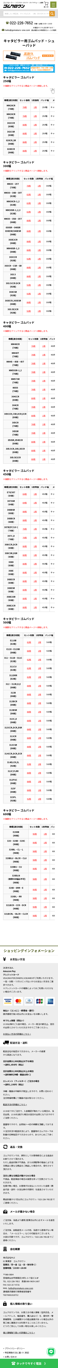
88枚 (25, 511)
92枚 (29, 258)
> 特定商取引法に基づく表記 (16, 1352)
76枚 (25, 107)
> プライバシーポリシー (14, 1348)
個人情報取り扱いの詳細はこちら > (19, 1332)
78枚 (29, 185)
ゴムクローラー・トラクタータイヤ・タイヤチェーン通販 (23, 3)
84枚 (25, 494)
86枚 (25, 142)
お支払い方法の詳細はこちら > (17, 1033)
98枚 (35, 851)
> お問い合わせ (10, 1356)
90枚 (35, 833)
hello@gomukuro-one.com (17, 30)
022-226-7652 (21, 22)
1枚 (35, 107)
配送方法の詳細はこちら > (15, 1104)
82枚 (29, 194)
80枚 (25, 124)
